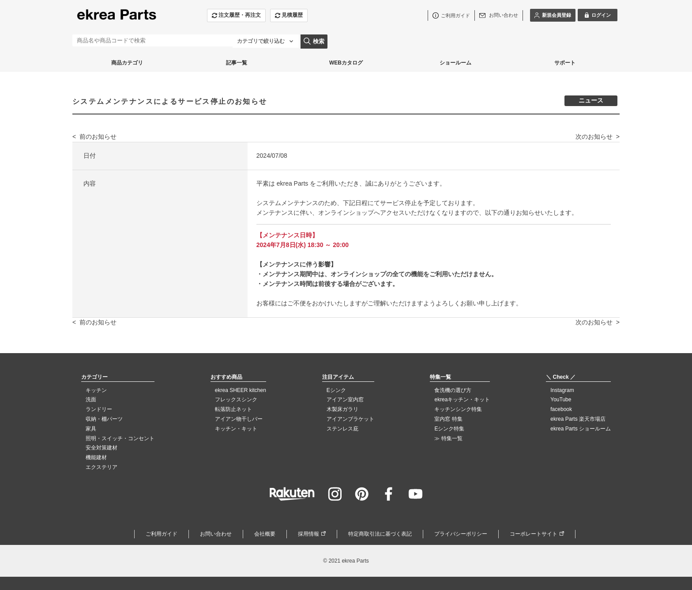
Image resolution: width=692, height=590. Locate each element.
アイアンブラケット (350, 419)
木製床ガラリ (342, 409)
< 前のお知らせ (94, 136)
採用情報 (308, 534)
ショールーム (455, 63)
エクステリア (101, 467)
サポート (564, 63)
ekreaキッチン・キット (462, 399)
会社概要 (264, 534)
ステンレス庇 (342, 429)
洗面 (91, 399)
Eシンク (336, 390)
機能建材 (96, 457)
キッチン (96, 390)
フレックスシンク (236, 399)
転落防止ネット (233, 409)
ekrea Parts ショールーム (580, 429)
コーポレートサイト (533, 534)
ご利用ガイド (161, 534)
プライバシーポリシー (460, 534)
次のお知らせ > (597, 136)
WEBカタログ (346, 63)
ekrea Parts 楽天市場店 (578, 419)
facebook (561, 409)
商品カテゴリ (127, 63)
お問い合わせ (216, 534)
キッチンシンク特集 (458, 409)
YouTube (560, 399)
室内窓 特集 (448, 419)
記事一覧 (236, 63)
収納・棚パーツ (104, 419)
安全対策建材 (101, 448)
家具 (91, 429)
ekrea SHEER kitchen (240, 390)
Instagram (562, 390)
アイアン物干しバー (239, 419)
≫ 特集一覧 (448, 438)
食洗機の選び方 (452, 390)
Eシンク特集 (449, 429)
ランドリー (99, 409)
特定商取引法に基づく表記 (380, 534)
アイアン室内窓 (345, 399)
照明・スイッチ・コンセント (120, 438)
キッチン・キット (236, 429)
